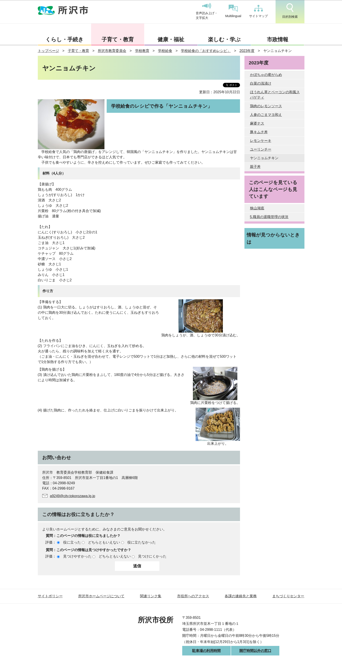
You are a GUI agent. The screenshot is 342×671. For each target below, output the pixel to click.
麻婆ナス (257, 123)
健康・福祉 (171, 39)
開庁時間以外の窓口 (255, 651)
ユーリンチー (260, 149)
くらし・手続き (64, 39)
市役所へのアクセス (193, 596)
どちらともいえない (104, 542)
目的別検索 (290, 10)
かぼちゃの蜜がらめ (266, 75)
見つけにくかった (152, 556)
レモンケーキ (260, 141)
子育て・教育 (118, 39)
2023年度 (247, 51)
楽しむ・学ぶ (224, 39)
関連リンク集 (150, 596)
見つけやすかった (77, 556)
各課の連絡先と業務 (241, 596)
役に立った (72, 542)
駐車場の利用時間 (206, 651)
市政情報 (277, 39)
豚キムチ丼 (259, 132)
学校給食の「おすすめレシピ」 (206, 51)
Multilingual (233, 11)
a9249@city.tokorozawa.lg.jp (72, 496)
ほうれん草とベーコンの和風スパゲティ (275, 94)
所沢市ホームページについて (101, 596)
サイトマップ (258, 11)
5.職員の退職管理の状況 (269, 217)
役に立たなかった (141, 542)
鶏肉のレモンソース (266, 106)
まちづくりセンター (288, 596)
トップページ (48, 51)
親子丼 (255, 167)
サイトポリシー (50, 596)
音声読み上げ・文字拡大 (207, 11)
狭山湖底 (257, 208)
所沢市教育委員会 (112, 51)
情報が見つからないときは (273, 238)
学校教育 (142, 51)
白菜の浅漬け (260, 83)
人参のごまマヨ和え (266, 115)
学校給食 (165, 51)
